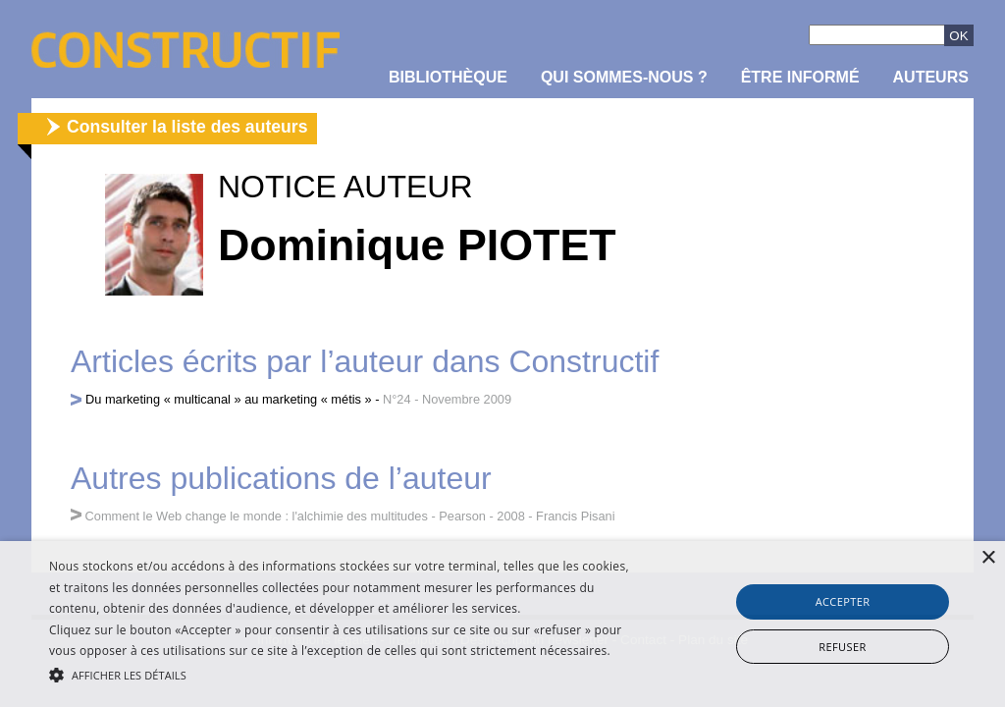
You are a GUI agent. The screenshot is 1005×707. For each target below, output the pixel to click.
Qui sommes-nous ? (624, 77)
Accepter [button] (843, 601)
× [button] (987, 558)
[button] (344, 673)
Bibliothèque (448, 77)
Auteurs (931, 77)
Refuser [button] (842, 646)
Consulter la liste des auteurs (187, 126)
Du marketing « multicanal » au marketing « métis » (228, 399)
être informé (800, 77)
